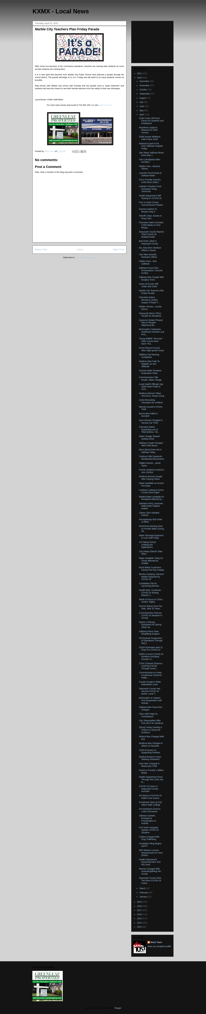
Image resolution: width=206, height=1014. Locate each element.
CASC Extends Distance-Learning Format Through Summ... (151, 666)
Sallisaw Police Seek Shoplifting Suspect (149, 632)
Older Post (118, 249)
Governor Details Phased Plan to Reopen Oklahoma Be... (151, 323)
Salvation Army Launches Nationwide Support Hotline (151, 506)
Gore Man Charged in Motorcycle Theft (149, 764)
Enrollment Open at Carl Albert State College (150, 803)
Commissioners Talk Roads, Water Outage (150, 378)
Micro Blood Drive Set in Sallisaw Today (150, 450)
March (142, 888)
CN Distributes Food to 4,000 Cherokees (150, 810)
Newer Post (41, 249)
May (141, 110)
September (144, 93)
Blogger (118, 1008)
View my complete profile (159, 946)
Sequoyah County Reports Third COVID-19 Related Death (151, 234)
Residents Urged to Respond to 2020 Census (148, 130)
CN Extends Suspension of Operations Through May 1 (151, 641)
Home (80, 249)
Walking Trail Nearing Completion (149, 355)
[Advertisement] (153, 41)
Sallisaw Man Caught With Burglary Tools (151, 278)
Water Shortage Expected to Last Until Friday (151, 536)
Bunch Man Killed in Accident (148, 414)
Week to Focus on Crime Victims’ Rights (150, 600)
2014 (139, 923)
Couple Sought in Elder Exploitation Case (150, 683)
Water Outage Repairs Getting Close (149, 437)
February (144, 892)
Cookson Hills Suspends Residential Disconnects (151, 457)
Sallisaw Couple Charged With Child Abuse (151, 444)
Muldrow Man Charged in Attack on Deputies (151, 744)
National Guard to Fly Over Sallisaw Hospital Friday (151, 146)
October (143, 89)
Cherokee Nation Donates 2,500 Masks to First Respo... (151, 225)
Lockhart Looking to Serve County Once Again (151, 491)
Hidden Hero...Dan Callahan (148, 262)
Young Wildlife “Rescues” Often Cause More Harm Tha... (151, 341)
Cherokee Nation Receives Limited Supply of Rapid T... (149, 300)
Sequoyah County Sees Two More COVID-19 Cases (150, 880)
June (142, 106)
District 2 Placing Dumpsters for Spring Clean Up (150, 625)
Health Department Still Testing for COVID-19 (150, 196)
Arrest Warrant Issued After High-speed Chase (151, 349)
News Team (156, 942)
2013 (139, 927)
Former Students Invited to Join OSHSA (151, 471)
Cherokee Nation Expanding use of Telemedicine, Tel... (149, 429)
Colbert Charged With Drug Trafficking (149, 838)
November (144, 85)
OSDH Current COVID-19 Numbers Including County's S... (151, 657)
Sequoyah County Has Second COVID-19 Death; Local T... (149, 691)
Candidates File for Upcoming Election (149, 584)
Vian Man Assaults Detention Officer (148, 255)
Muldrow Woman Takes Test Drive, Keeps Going (151, 394)
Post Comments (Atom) (85, 257)
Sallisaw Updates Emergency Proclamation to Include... (147, 819)
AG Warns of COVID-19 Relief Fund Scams (150, 796)
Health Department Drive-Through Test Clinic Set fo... (151, 779)
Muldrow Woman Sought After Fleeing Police (150, 477)
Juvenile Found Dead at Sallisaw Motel (150, 174)
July (141, 102)
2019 (139, 902)
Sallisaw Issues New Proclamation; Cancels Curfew (151, 270)
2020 (139, 77)
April (141, 114)
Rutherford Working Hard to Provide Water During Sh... (151, 529)
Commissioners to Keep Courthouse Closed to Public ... (150, 675)
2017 (139, 910)
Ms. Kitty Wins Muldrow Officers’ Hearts (150, 249)
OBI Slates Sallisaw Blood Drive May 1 (151, 153)
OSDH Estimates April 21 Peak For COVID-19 (151, 648)
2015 (139, 918)
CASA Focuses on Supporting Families (149, 751)
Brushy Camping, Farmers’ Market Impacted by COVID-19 (151, 577)
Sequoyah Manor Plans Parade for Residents (150, 314)
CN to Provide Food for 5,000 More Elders (150, 180)
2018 (139, 906)
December (144, 81)
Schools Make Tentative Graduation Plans (150, 371)
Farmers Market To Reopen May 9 (148, 210)
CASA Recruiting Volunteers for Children (151, 401)
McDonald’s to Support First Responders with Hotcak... (150, 700)
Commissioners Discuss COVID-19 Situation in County (150, 615)
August (143, 98)
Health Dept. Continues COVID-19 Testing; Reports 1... (150, 593)
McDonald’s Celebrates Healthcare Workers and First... (151, 332)
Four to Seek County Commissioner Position (151, 203)
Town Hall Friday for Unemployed (148, 715)
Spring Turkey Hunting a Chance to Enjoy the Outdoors (150, 730)
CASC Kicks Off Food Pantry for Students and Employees (151, 121)
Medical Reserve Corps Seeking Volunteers (150, 758)
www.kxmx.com (105, 105)
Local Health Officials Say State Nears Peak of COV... (151, 387)
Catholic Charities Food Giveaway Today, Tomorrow (150, 189)
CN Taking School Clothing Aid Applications (147, 545)
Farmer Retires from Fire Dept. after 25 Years (150, 607)
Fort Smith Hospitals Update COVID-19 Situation (149, 830)
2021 (139, 73)
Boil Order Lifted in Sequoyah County (148, 242)
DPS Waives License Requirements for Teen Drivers (151, 853)
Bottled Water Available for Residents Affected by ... (151, 498)
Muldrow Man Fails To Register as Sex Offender (149, 364)
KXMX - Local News (61, 11)
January (143, 896)
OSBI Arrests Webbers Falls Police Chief (149, 137)
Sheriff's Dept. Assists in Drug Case (150, 217)
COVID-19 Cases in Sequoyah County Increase (148, 789)
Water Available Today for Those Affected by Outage (151, 561)
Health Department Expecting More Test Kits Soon (150, 862)
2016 (139, 914)
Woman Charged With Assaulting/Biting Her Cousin (150, 871)
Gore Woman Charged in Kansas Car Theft (151, 421)
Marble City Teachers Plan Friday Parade (151, 291)
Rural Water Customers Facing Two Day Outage (151, 568)
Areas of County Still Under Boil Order (148, 285)
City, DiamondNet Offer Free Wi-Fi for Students (151, 721)
